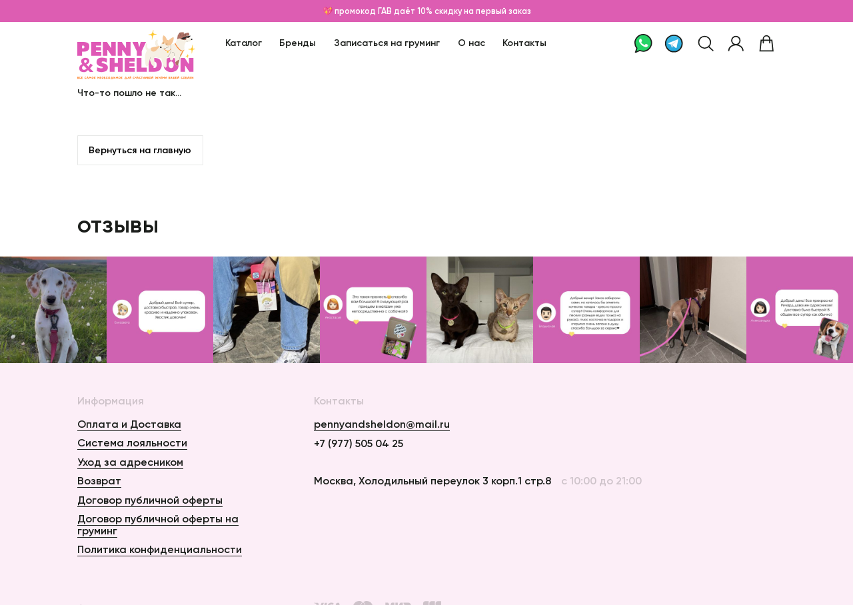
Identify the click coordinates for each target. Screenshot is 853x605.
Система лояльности (132, 442)
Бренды (297, 43)
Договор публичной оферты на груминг (158, 524)
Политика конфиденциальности (159, 549)
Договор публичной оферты (150, 499)
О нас (471, 43)
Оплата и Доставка (129, 423)
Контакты (524, 43)
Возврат (99, 480)
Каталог (243, 43)
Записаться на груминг (387, 43)
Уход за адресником (130, 461)
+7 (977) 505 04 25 (358, 444)
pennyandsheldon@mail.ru (382, 424)
